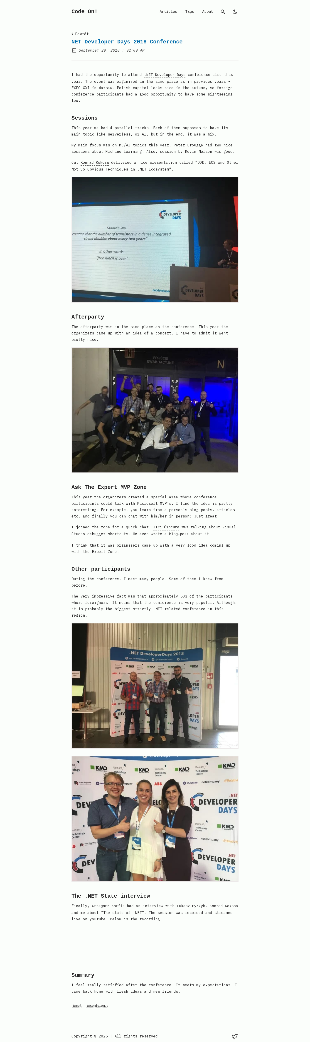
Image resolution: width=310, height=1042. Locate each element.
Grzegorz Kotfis (108, 903)
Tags (189, 11)
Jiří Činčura (166, 526)
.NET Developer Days (164, 74)
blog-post (179, 532)
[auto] (235, 11)
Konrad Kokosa (95, 161)
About (207, 11)
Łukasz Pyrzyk (191, 903)
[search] (223, 11)
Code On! (84, 11)
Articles (168, 11)
